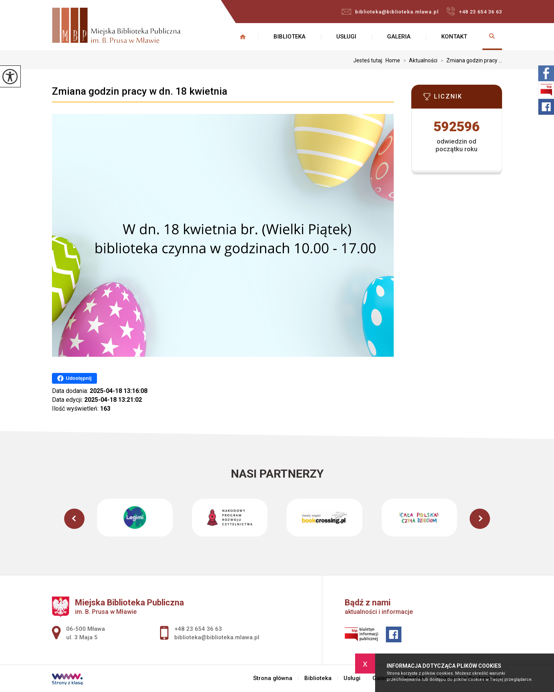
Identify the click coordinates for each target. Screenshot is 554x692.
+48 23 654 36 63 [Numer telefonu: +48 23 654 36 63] (198, 628)
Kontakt (454, 36)
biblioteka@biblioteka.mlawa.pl (390, 12)
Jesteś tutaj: (369, 60)
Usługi (346, 36)
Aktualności (418, 60)
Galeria (398, 36)
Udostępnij (74, 378)
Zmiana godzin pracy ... (469, 60)
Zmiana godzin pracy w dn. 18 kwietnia (139, 91)
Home (392, 60)
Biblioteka (289, 36)
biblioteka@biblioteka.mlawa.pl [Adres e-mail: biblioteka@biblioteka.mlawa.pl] (216, 637)
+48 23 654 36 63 (474, 11)
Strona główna (242, 36)
